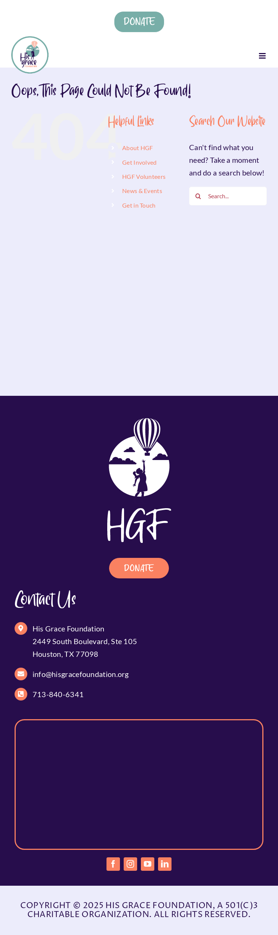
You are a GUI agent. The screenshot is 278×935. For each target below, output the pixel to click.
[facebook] (113, 864)
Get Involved (139, 162)
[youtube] (147, 864)
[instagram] (130, 864)
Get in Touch (139, 205)
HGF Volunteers (144, 176)
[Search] (198, 196)
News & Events (142, 190)
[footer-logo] (139, 421)
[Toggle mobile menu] (263, 56)
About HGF (137, 147)
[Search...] (228, 196)
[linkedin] (165, 864)
